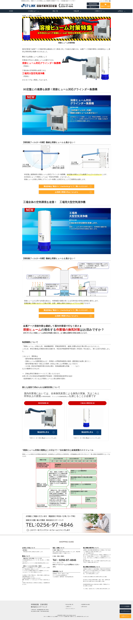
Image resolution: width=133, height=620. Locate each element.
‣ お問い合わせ (84, 606)
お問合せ (120, 11)
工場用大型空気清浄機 (33, 73)
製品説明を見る (43, 432)
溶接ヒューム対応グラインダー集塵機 (41, 63)
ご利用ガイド (98, 11)
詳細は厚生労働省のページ (34, 373)
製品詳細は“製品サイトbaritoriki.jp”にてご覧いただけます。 (66, 186)
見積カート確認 (105, 5)
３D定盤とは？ (32, 11)
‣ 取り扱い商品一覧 (69, 604)
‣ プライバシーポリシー (70, 608)
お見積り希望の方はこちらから (66, 192)
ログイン (93, 7)
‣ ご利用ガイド (68, 606)
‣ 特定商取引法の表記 (85, 604)
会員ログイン (125, 616)
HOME (11, 11)
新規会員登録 (93, 4)
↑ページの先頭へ (125, 606)
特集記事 (76, 11)
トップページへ (125, 611)
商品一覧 (55, 11)
